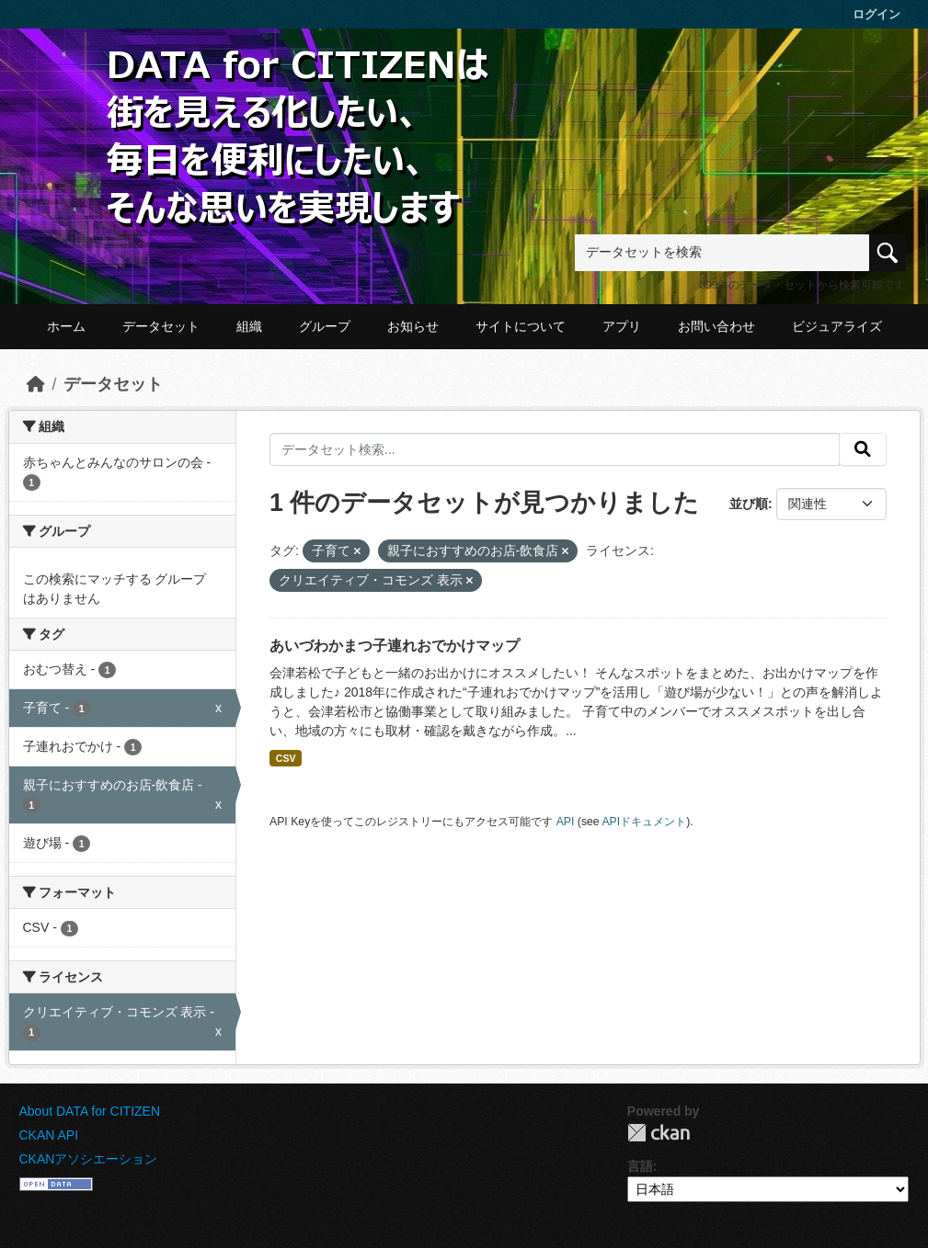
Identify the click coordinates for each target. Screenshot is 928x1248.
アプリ (621, 326)
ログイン (876, 14)
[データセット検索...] (554, 449)
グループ (324, 326)
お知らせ (413, 326)
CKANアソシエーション (88, 1159)
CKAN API (49, 1135)
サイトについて (520, 326)
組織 (249, 326)
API (565, 821)
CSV (286, 758)
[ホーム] (36, 384)
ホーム (66, 326)
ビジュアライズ (837, 326)
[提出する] (863, 449)
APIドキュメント (643, 821)
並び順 (748, 503)
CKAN (658, 1132)
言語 (640, 1166)
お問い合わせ (716, 326)
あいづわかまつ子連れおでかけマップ (394, 645)
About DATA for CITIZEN (90, 1111)
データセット (161, 326)
